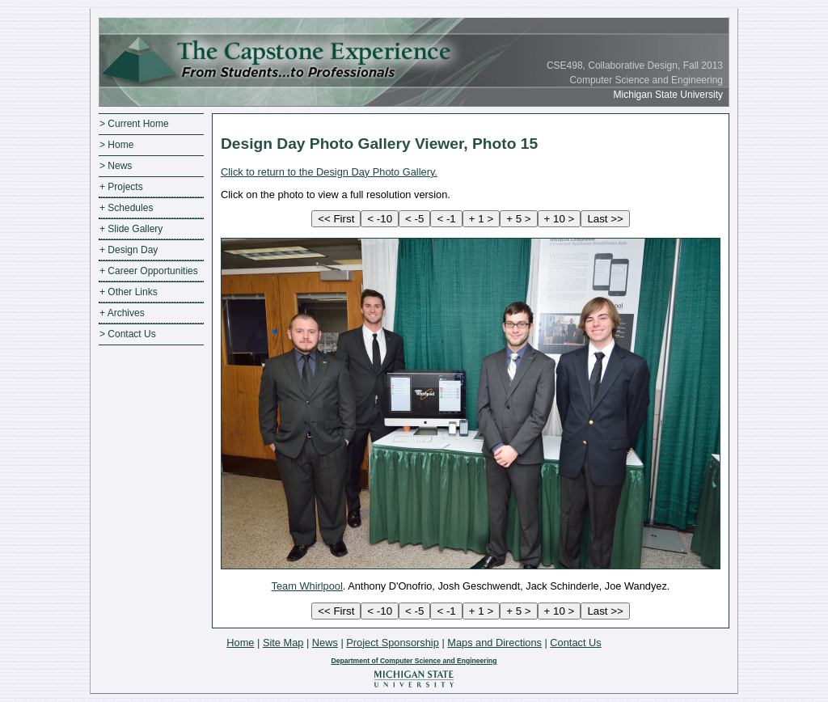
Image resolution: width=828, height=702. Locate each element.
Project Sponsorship (392, 642)
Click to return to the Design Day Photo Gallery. (329, 172)
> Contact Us (127, 334)
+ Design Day (128, 250)
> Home (116, 144)
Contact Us (575, 642)
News (325, 642)
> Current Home (134, 123)
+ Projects (121, 186)
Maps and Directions (494, 642)
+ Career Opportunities (148, 271)
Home (240, 642)
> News (115, 165)
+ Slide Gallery (131, 229)
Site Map (283, 642)
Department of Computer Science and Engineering (413, 661)
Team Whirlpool (307, 586)
